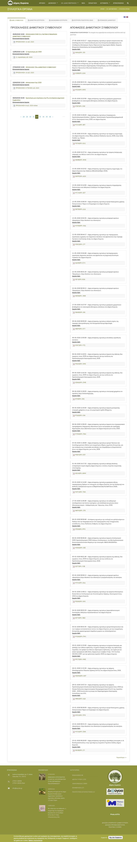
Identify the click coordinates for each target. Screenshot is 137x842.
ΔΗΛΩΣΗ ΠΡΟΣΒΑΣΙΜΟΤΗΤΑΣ (113, 825)
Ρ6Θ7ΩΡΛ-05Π (80, 455)
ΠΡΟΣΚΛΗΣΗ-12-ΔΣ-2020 (25, 42)
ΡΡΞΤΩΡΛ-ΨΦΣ (80, 659)
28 (24, 117)
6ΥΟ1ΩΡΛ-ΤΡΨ (80, 715)
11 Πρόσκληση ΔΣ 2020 (34, 52)
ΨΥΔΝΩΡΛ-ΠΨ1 (80, 636)
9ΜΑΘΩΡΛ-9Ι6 (80, 312)
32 (37, 117)
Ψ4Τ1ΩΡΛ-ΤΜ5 (80, 492)
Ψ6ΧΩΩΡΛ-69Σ (80, 548)
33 (40, 117)
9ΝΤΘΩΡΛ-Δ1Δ (80, 209)
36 (50, 117)
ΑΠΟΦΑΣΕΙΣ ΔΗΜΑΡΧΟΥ (107, 20)
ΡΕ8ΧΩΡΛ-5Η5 (80, 601)
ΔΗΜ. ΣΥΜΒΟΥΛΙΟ (16, 20)
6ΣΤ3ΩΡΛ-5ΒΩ (80, 618)
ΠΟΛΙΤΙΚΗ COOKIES (113, 827)
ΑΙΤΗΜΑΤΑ (103, 3)
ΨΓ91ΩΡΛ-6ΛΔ (80, 583)
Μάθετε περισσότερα (35, 841)
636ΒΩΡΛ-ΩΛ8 (80, 73)
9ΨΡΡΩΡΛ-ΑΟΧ (80, 176)
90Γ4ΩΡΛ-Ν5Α (80, 279)
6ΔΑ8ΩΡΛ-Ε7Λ (80, 263)
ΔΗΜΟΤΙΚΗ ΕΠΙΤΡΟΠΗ (36, 20)
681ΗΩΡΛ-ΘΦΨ (80, 473)
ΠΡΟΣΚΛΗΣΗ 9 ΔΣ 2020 (33, 82)
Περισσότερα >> (121, 757)
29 (27, 117)
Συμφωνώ (104, 838)
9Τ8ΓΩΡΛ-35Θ (80, 106)
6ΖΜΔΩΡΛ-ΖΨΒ (80, 382)
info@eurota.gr (16, 788)
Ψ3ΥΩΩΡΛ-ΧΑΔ (80, 226)
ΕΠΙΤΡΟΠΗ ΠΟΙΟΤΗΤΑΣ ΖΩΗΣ (82, 20)
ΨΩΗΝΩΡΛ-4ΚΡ (80, 676)
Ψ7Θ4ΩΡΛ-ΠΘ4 (80, 434)
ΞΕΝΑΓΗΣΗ (90, 3)
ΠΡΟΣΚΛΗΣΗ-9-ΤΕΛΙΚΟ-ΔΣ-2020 (27, 88)
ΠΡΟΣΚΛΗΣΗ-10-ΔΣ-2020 (25, 73)
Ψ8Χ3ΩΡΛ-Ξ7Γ (80, 244)
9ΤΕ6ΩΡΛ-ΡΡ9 (80, 529)
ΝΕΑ (81, 3)
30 (30, 117)
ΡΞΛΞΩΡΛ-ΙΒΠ (80, 125)
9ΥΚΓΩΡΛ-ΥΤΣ (80, 345)
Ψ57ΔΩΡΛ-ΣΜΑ (80, 732)
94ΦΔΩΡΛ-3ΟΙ (80, 52)
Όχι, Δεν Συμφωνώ (115, 838)
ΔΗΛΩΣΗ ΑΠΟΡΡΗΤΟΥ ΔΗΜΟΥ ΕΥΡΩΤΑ (113, 823)
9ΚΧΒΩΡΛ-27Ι (80, 750)
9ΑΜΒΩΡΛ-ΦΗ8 (80, 160)
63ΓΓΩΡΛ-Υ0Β (80, 566)
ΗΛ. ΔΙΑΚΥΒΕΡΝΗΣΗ (65, 3)
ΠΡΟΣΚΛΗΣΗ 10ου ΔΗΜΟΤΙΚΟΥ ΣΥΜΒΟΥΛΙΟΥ (41, 67)
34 (43, 117)
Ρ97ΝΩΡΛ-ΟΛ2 (80, 143)
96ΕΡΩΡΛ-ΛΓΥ (80, 329)
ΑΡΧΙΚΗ (37, 3)
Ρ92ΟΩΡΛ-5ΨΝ (80, 364)
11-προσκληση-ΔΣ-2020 (24, 57)
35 (47, 117)
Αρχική (102, 9)
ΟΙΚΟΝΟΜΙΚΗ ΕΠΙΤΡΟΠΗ (58, 20)
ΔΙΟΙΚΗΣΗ (48, 3)
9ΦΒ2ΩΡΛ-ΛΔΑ (80, 699)
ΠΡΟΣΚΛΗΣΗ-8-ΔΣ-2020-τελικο (27, 105)
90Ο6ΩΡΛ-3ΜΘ (80, 296)
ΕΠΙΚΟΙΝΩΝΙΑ (117, 3)
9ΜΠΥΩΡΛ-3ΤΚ (80, 511)
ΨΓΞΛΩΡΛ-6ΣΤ (80, 193)
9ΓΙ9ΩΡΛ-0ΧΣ (80, 399)
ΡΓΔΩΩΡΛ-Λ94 (80, 415)
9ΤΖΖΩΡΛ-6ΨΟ (80, 90)
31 (33, 117)
